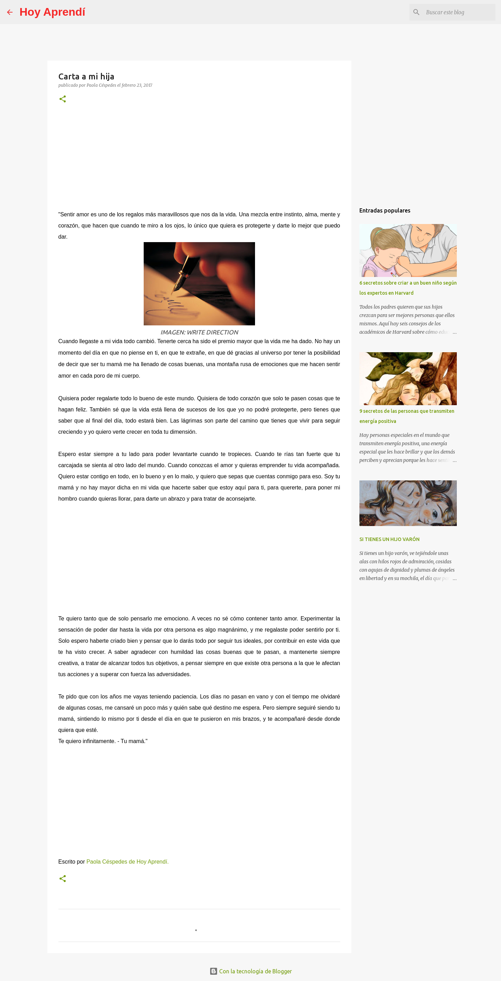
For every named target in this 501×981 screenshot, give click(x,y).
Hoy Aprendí (52, 12)
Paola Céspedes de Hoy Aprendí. (127, 862)
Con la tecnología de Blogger (250, 971)
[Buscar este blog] (458, 12)
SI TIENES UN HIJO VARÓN (389, 539)
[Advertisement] (199, 161)
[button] (62, 99)
